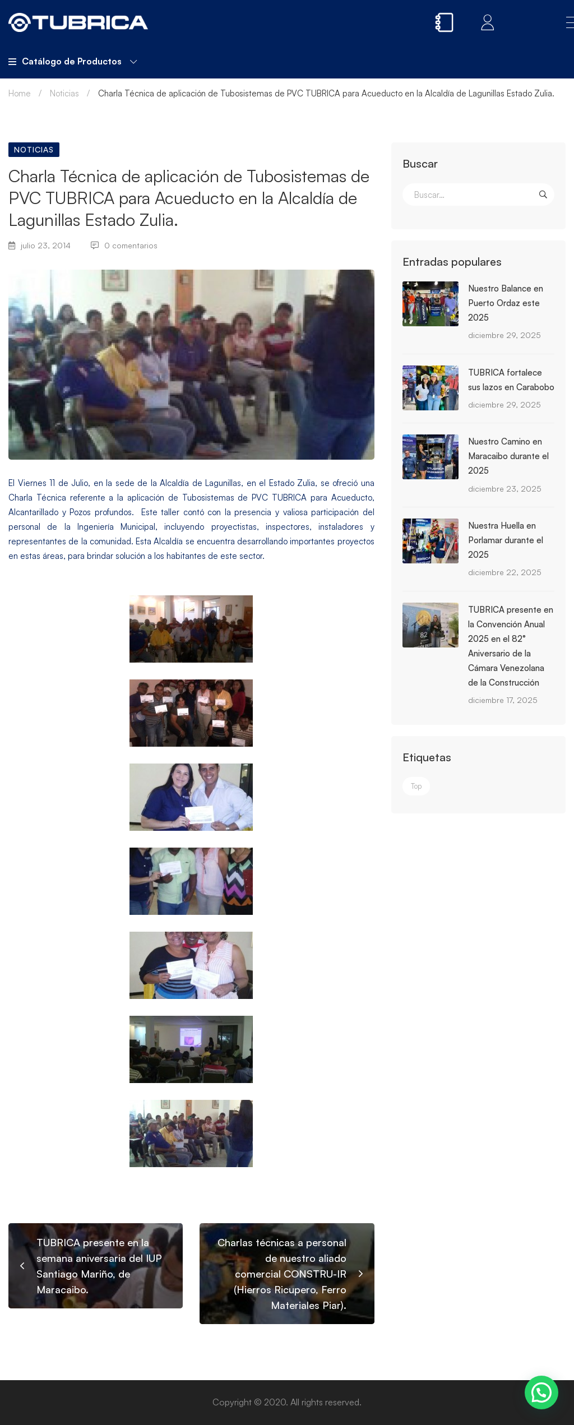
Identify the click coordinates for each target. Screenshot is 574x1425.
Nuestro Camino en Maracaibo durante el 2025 (508, 456)
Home (19, 93)
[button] (541, 1392)
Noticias (64, 93)
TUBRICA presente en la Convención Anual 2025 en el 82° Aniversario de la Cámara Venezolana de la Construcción (510, 646)
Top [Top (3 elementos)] (416, 785)
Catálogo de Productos (72, 61)
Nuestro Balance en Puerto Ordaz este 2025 (505, 303)
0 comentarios (124, 245)
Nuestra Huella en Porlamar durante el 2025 (505, 540)
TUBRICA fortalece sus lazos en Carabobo (511, 379)
